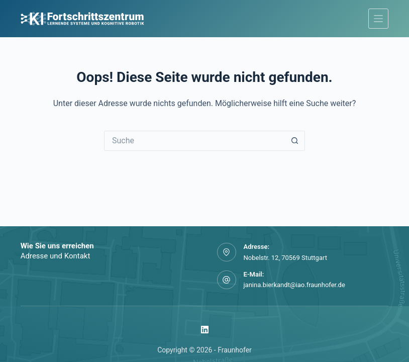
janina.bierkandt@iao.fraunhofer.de (294, 285)
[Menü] (378, 19)
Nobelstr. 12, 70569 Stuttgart (285, 257)
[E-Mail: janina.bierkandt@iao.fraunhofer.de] (226, 280)
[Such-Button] (295, 141)
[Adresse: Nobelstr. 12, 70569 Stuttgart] (226, 252)
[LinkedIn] (205, 329)
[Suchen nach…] (194, 141)
